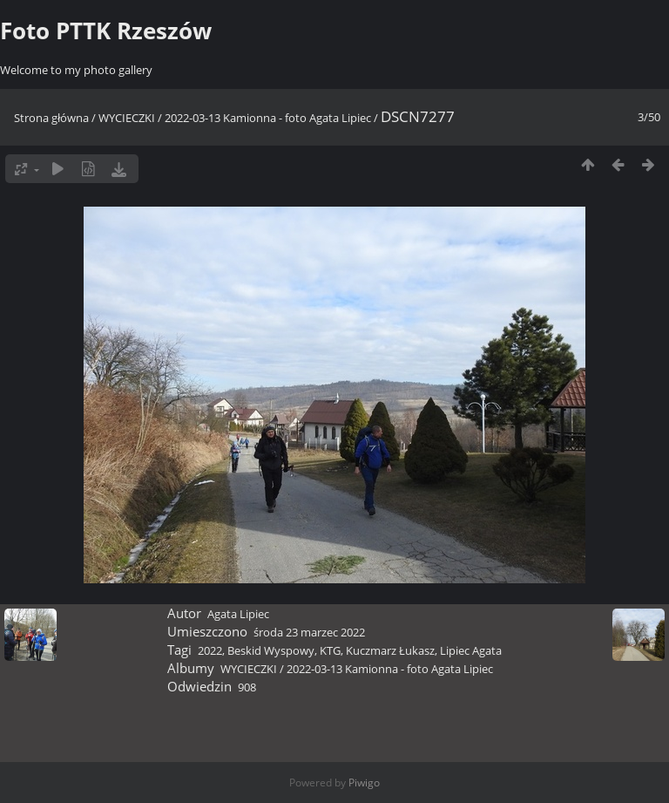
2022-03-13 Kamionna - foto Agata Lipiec (268, 118)
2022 (210, 650)
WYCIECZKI (126, 118)
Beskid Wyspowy (270, 650)
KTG (330, 650)
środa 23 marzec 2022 (309, 632)
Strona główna (51, 118)
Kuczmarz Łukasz (390, 650)
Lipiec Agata (471, 650)
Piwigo (364, 782)
